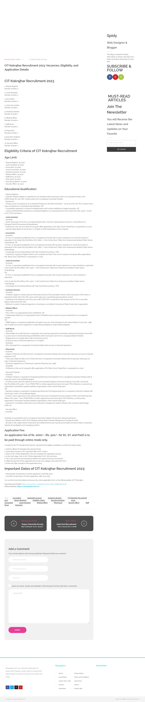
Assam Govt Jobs (12, 59)
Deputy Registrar (20, 500)
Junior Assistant (25, 503)
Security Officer (74, 503)
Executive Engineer (58, 500)
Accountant (17, 498)
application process (34, 498)
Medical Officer (42, 503)
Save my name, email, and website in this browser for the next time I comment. (44, 586)
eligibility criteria (39, 500)
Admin (34, 59)
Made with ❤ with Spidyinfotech (127, 699)
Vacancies (19, 505)
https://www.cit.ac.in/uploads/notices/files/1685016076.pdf (44, 484)
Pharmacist (58, 503)
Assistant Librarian (55, 498)
